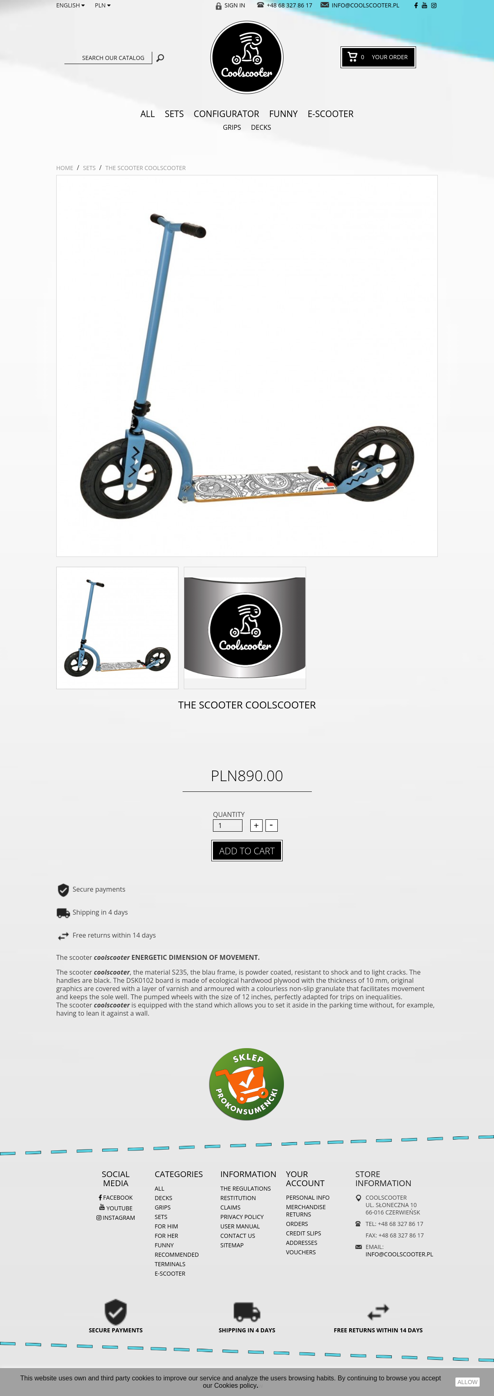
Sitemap (232, 1245)
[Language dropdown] (70, 5)
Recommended (177, 1254)
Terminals (170, 1264)
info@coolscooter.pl (366, 5)
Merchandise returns (306, 1210)
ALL (147, 114)
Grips (232, 127)
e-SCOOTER (331, 114)
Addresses (301, 1243)
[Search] (108, 58)
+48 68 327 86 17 (289, 5)
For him (166, 1226)
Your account (305, 1178)
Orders (297, 1224)
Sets (174, 114)
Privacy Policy (242, 1217)
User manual (240, 1226)
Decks (261, 127)
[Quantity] (227, 825)
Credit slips (303, 1233)
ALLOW (467, 1382)
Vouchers (301, 1252)
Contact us (237, 1236)
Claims (230, 1207)
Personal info (307, 1197)
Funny (283, 114)
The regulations (245, 1188)
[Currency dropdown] (103, 5)
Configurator (226, 114)
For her (166, 1236)
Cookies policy (235, 1385)
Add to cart (247, 850)
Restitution (238, 1198)
